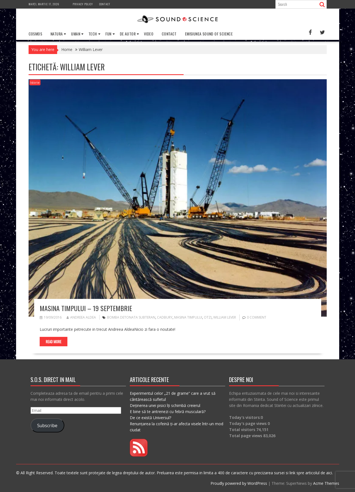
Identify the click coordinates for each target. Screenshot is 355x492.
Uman (75, 34)
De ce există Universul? (150, 417)
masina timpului (188, 317)
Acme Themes (326, 483)
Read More (53, 341)
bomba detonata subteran (131, 317)
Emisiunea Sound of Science (209, 34)
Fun (108, 34)
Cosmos (35, 34)
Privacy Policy (83, 4)
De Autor (128, 34)
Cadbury (165, 317)
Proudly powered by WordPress (239, 483)
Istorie (35, 82)
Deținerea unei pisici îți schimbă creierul (165, 405)
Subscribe (47, 425)
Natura (56, 34)
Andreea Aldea (81, 317)
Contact (104, 4)
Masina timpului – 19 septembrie (86, 308)
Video (148, 34)
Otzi (208, 317)
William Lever (224, 317)
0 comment (256, 317)
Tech (92, 34)
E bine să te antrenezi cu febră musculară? (168, 411)
